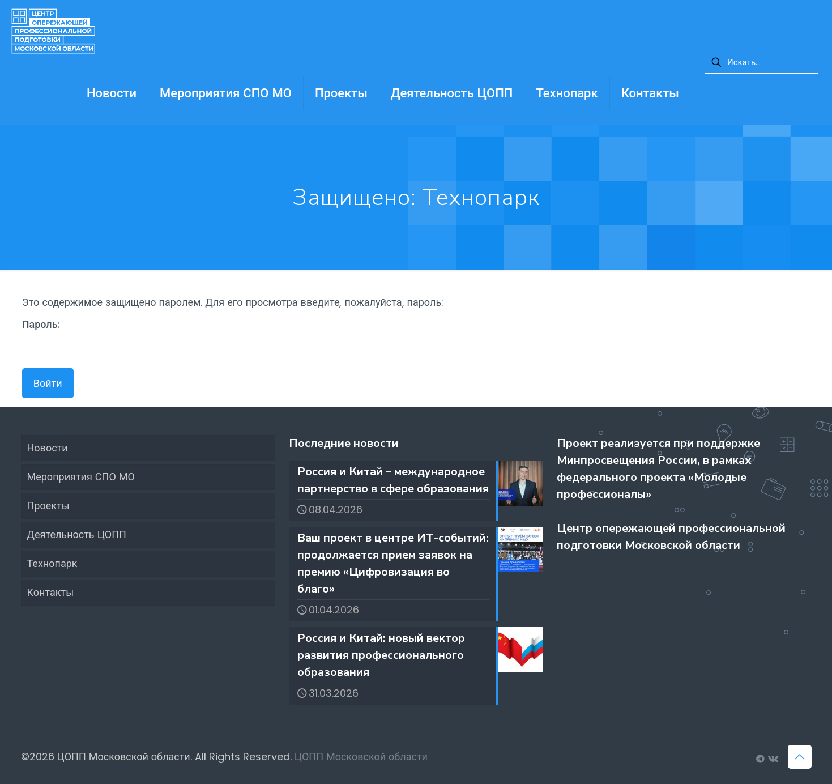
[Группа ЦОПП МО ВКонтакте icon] (772, 759)
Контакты (50, 592)
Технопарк (52, 563)
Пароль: (87, 337)
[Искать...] (761, 62)
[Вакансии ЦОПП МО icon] (760, 759)
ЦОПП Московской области (361, 756)
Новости (47, 448)
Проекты (48, 505)
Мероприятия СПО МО (81, 477)
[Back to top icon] (800, 757)
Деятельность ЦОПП (76, 534)
